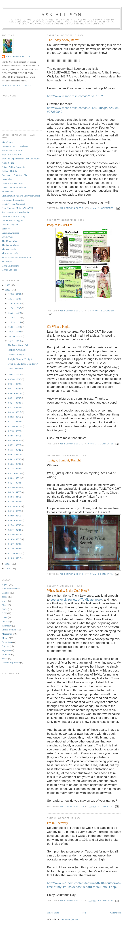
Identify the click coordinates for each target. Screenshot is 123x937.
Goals (4, 617)
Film (4, 605)
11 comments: (106, 208)
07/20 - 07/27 (15, 426)
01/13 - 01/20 (15, 553)
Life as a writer (9, 629)
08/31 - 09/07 (15, 398)
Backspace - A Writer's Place (15, 175)
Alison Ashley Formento (13, 167)
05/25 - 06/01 (15, 464)
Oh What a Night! (59, 326)
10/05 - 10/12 (15, 374)
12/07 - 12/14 (15, 303)
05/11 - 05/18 (15, 473)
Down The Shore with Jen (14, 187)
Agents (5, 584)
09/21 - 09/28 (15, 384)
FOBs (4, 609)
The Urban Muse (10, 241)
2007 (8, 563)
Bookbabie (7, 179)
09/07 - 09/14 (15, 393)
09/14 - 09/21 (15, 388)
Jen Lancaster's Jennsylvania (15, 212)
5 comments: (106, 806)
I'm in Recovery (57, 823)
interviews (7, 625)
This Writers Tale (10, 253)
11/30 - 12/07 (15, 308)
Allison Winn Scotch (18, 57)
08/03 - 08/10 (15, 416)
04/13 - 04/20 (15, 492)
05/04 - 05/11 (15, 478)
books (4, 596)
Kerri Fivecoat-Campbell (13, 203)
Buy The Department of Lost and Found (20, 158)
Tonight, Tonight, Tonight (64, 460)
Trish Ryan (7, 261)
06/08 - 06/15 (15, 454)
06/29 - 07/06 (15, 440)
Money (5, 638)
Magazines (7, 633)
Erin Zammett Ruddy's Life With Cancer (21, 195)
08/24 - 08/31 (15, 402)
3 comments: (106, 574)
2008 (8, 289)
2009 (8, 285)
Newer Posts (53, 912)
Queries (5, 646)
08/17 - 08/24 (15, 407)
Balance (5, 592)
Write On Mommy (10, 265)
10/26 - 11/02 (15, 331)
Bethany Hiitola (9, 171)
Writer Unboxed (9, 269)
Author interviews (10, 588)
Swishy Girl (7, 236)
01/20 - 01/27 (15, 548)
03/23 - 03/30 (15, 506)
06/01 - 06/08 (15, 459)
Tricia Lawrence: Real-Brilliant (16, 257)
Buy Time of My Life (12, 154)
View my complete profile (17, 86)
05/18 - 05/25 (15, 468)
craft (4, 601)
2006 (8, 568)
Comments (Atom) (69, 919)
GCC (4, 613)
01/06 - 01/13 (15, 558)
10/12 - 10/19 (15, 341)
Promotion (7, 642)
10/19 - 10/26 (15, 336)
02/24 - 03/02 (15, 525)
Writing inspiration (11, 662)
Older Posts (115, 912)
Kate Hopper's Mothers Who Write (18, 208)
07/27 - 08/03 (15, 421)
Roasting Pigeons (10, 224)
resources (6, 654)
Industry (6, 621)
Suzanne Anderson (10, 232)
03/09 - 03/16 (15, 515)
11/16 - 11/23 (14, 317)
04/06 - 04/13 (15, 496)
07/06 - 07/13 (15, 435)
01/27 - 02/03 (15, 544)
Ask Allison (61, 14)
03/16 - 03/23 (15, 511)
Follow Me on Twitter (12, 150)
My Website (7, 142)
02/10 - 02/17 (15, 534)
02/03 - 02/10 (15, 539)
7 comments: (106, 444)
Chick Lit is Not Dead (12, 183)
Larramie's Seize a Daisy (13, 216)
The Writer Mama (10, 245)
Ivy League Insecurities (13, 200)
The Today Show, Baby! (63, 40)
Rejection (6, 650)
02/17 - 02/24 (15, 529)
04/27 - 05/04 (15, 482)
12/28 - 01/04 (15, 294)
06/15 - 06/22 (15, 449)
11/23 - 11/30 (14, 312)
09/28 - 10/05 (15, 379)
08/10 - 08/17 (15, 412)
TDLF (5, 658)
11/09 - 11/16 (14, 322)
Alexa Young (8, 162)
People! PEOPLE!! (59, 225)
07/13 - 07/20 (15, 431)
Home (85, 912)
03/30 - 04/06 (15, 501)
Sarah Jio (6, 228)
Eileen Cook (8, 191)
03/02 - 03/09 (15, 520)
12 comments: (107, 311)
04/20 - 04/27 (15, 487)
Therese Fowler (9, 249)
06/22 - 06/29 (15, 445)
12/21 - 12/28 (15, 298)
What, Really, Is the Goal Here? (68, 590)
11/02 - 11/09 (14, 327)
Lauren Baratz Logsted (12, 220)
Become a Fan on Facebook (15, 146)
